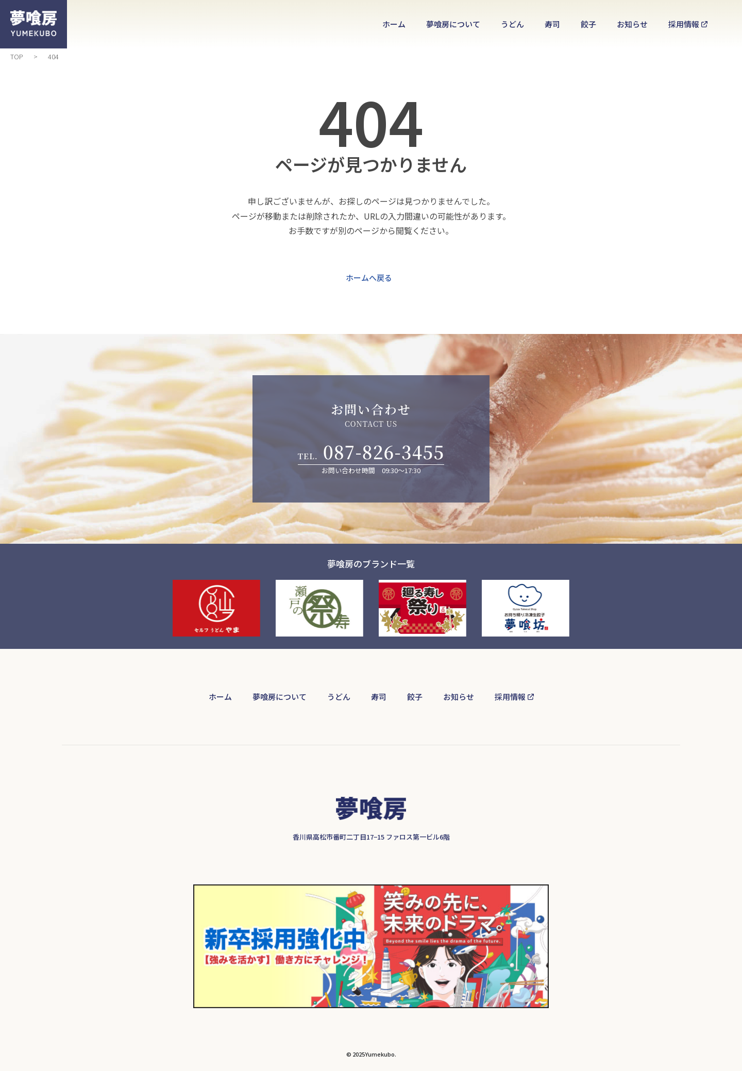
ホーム (394, 24)
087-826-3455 (383, 451)
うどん (512, 24)
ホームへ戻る (369, 280)
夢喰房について (453, 24)
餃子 (588, 24)
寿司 (552, 24)
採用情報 (683, 24)
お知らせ (632, 24)
